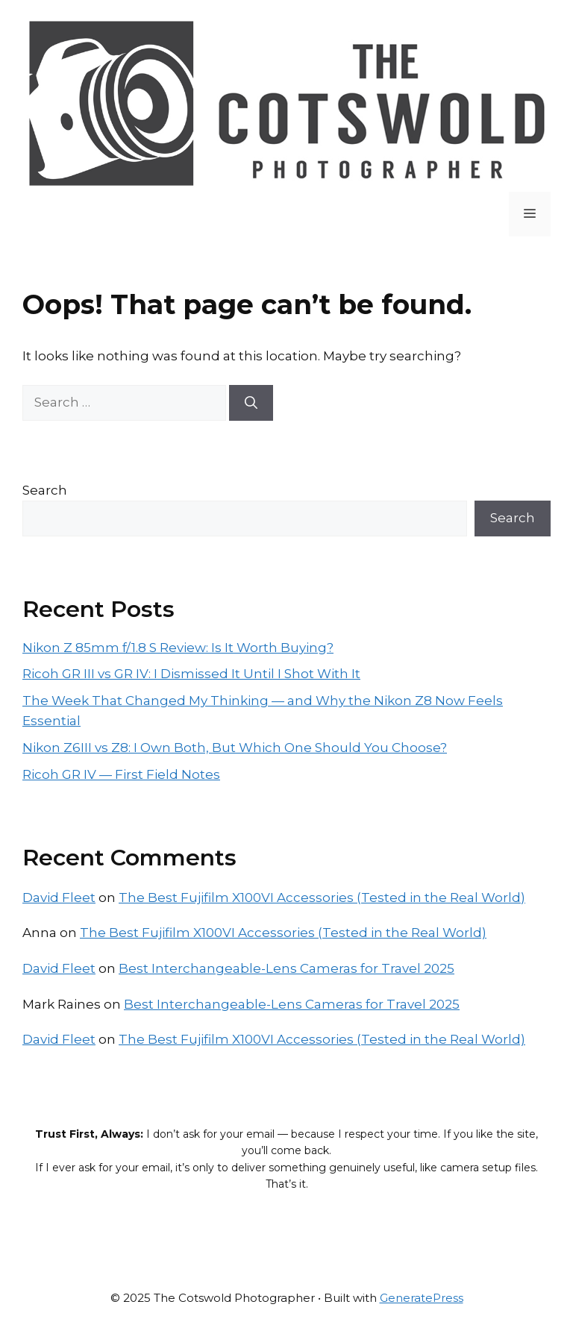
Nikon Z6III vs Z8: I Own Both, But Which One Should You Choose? (234, 747)
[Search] (251, 403)
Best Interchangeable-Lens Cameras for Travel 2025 (286, 968)
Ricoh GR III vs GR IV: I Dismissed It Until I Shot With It (191, 673)
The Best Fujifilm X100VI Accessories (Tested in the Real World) (322, 897)
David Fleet (59, 897)
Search (44, 490)
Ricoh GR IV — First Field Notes (121, 774)
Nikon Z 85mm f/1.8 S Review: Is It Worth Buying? (178, 647)
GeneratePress (421, 1298)
